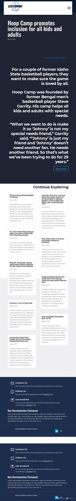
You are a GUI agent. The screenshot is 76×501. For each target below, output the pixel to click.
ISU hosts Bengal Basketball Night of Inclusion (22, 196)
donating (29, 405)
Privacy (29, 429)
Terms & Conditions (20, 429)
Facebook (46, 394)
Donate (35, 429)
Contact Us (21, 383)
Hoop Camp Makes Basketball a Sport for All (53, 317)
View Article (61, 168)
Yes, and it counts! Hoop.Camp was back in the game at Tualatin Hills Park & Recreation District (22, 233)
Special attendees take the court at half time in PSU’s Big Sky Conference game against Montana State (54, 279)
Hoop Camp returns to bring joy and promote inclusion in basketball (53, 240)
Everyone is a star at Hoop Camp (21, 303)
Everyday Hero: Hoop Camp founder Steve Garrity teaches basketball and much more (20, 339)
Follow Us (20, 391)
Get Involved (22, 399)
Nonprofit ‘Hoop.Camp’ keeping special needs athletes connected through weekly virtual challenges (21, 264)
